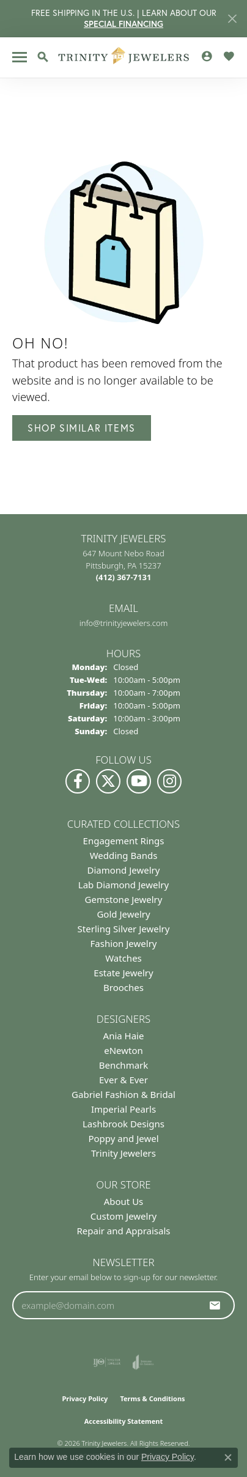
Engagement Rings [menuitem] (123, 840)
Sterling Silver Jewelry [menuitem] (124, 929)
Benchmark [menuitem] (124, 1065)
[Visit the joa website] (143, 1362)
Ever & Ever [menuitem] (123, 1080)
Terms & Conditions (152, 1398)
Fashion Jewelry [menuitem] (123, 943)
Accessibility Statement (123, 1421)
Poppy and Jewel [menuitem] (123, 1138)
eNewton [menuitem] (123, 1050)
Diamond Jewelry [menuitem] (123, 870)
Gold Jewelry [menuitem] (123, 914)
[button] (43, 57)
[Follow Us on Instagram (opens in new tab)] (169, 781)
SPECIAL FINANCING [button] (123, 23)
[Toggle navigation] (19, 57)
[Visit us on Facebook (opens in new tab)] (77, 781)
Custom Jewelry (123, 1216)
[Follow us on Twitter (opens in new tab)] (108, 781)
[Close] (232, 18)
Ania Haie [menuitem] (123, 1035)
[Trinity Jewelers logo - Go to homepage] (123, 57)
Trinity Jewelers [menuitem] (123, 1153)
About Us (124, 1201)
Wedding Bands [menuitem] (124, 855)
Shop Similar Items (82, 427)
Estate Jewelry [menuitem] (123, 973)
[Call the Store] (124, 577)
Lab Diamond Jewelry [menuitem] (123, 884)
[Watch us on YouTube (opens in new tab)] (139, 781)
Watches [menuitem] (123, 958)
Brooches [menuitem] (123, 987)
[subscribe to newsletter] (215, 1305)
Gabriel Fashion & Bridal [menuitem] (123, 1094)
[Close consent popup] (228, 1457)
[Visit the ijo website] (106, 1362)
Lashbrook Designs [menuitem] (123, 1124)
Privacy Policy (85, 1398)
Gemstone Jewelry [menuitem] (124, 899)
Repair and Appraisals (123, 1231)
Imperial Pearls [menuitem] (123, 1109)
